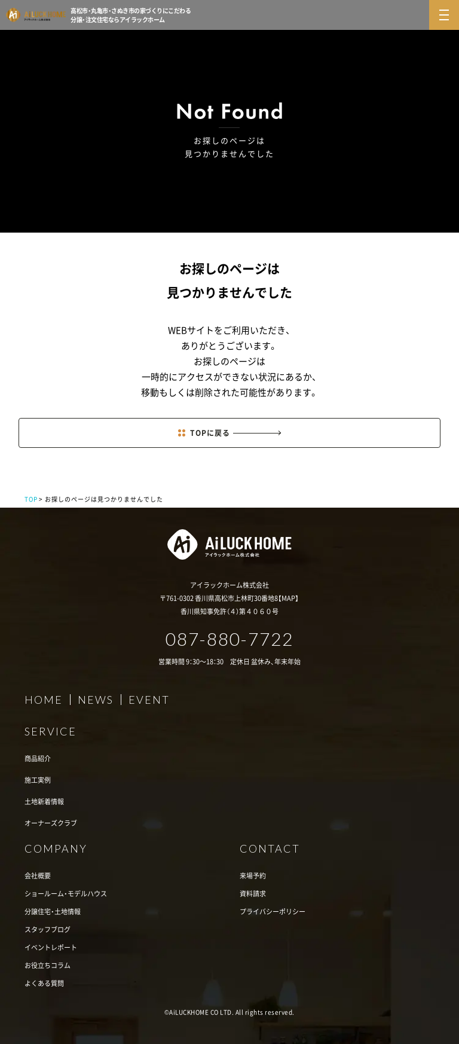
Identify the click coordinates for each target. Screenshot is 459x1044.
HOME (44, 699)
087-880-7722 (229, 639)
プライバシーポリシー (272, 911)
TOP (31, 498)
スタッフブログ (48, 929)
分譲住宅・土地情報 (53, 911)
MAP (288, 598)
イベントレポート (51, 947)
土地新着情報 (44, 801)
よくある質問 (44, 983)
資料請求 (253, 893)
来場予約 (253, 875)
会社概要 (38, 875)
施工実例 (38, 780)
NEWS (96, 699)
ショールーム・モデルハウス (66, 893)
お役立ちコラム (48, 965)
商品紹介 (38, 758)
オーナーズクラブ (51, 823)
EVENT (149, 699)
